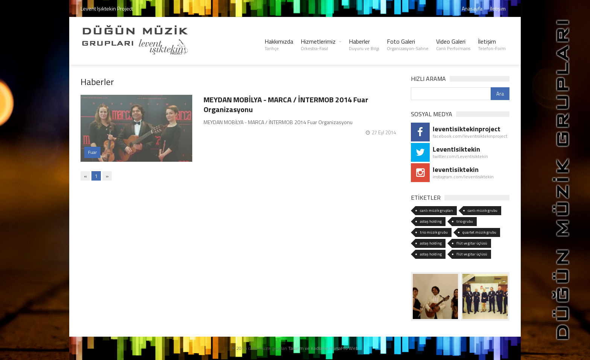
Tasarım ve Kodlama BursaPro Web (323, 348)
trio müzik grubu (434, 232)
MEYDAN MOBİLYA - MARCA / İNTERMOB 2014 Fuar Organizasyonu (286, 104)
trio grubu (464, 221)
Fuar (92, 152)
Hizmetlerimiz (318, 44)
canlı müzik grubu (482, 210)
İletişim (498, 8)
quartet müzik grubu (479, 232)
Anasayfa (472, 8)
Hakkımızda (279, 44)
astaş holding (431, 221)
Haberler (364, 44)
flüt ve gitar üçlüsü (471, 243)
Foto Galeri (408, 44)
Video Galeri (453, 44)
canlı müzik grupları (436, 210)
